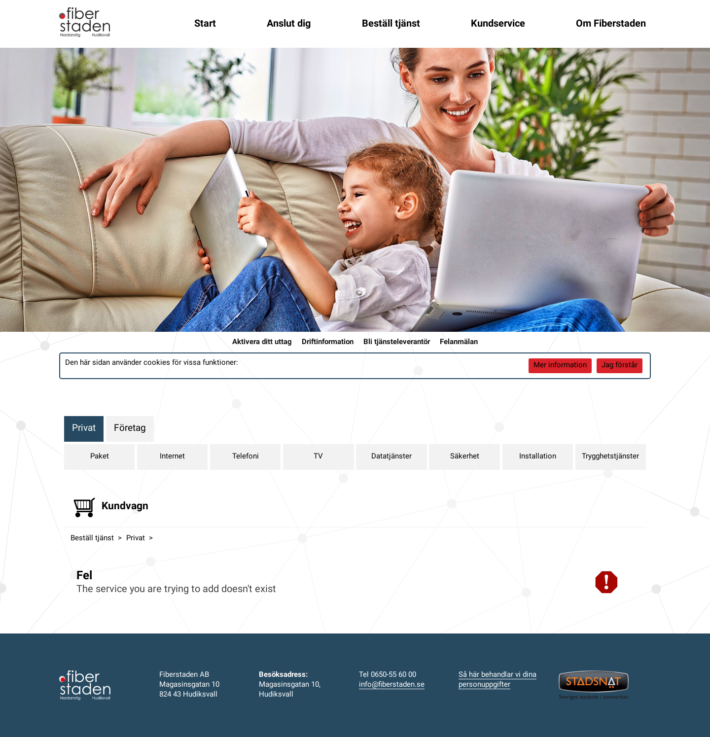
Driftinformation (328, 342)
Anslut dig (289, 24)
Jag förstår (620, 365)
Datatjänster (391, 456)
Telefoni (245, 456)
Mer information (560, 365)
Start (205, 24)
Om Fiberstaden (611, 24)
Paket (99, 456)
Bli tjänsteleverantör (396, 342)
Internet (172, 456)
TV (318, 456)
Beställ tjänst (391, 24)
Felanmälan (459, 342)
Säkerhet (464, 456)
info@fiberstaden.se (392, 685)
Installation (537, 456)
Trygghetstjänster (610, 456)
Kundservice (498, 24)
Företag (130, 428)
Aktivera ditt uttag (262, 342)
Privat (84, 428)
